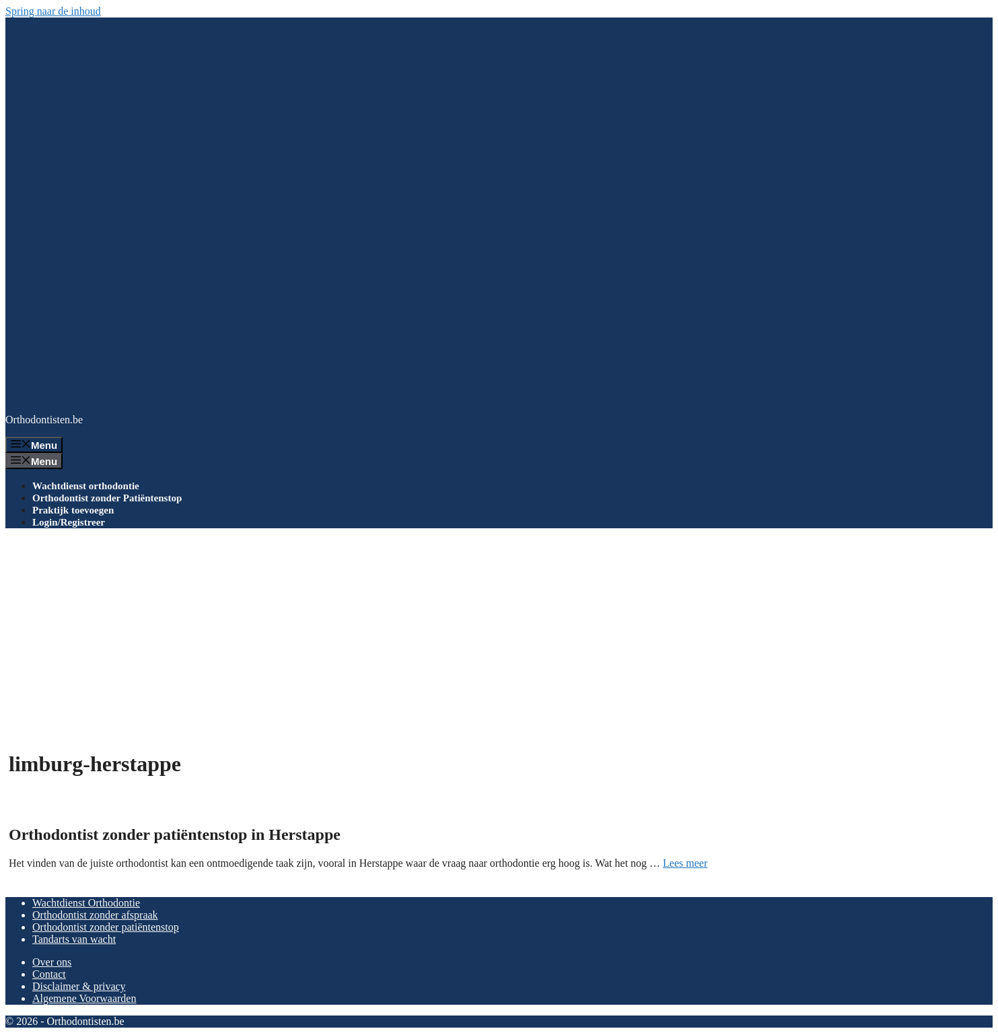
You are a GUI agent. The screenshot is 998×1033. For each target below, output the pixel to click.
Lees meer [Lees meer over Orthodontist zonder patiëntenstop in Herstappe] (685, 863)
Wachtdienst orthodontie (85, 485)
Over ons (51, 962)
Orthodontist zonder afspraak (95, 915)
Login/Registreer (68, 522)
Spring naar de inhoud (53, 11)
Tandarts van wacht (74, 939)
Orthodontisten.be (44, 419)
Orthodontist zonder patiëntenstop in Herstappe (175, 834)
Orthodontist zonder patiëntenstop (105, 927)
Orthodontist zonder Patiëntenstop (107, 498)
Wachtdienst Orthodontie (86, 903)
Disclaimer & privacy (79, 986)
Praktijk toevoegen (73, 510)
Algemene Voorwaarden (84, 998)
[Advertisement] (499, 633)
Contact (49, 974)
